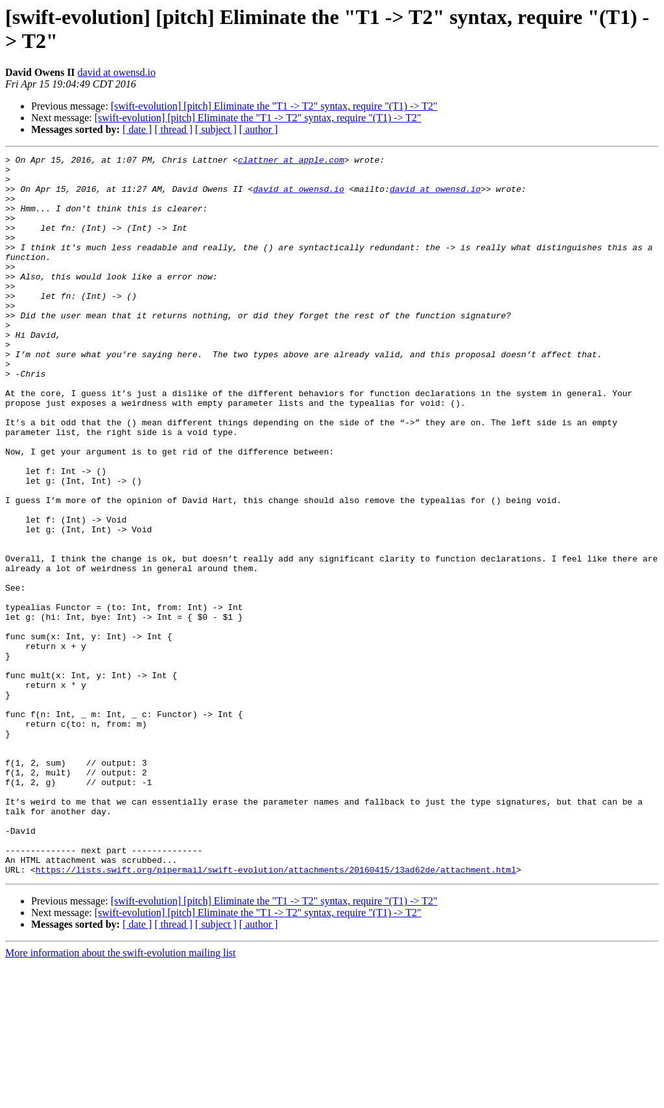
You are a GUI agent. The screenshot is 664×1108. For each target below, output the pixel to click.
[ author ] (258, 129)
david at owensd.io (117, 72)
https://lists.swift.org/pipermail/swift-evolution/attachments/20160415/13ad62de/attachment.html (276, 1013)
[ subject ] (216, 129)
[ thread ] (173, 129)
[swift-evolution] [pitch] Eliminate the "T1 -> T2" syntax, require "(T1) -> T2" (274, 106)
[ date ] (137, 129)
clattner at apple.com (291, 161)
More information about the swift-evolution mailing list (120, 1096)
